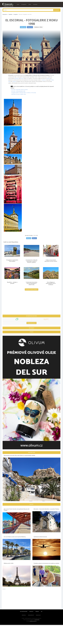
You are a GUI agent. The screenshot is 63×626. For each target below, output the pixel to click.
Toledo (52, 80)
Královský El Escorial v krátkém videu (18, 94)
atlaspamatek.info (31, 616)
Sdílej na (29, 238)
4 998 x (38, 27)
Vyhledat (56, 10)
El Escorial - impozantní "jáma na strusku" (19, 89)
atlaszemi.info (38, 616)
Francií (22, 78)
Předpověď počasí (31, 324)
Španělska (17, 78)
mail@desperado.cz (33, 622)
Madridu (48, 78)
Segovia (14, 81)
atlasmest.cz (24, 616)
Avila (9, 81)
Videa (29, 4)
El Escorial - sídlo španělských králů (18, 91)
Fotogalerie (23, 4)
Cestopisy (35, 4)
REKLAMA (37, 612)
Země (18, 4)
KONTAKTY (31, 612)
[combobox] (28, 10)
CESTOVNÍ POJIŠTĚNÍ (23, 612)
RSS (41, 612)
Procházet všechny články (31, 290)
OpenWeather (37, 620)
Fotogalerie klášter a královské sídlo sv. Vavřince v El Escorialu (23, 92)
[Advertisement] (31, 304)
